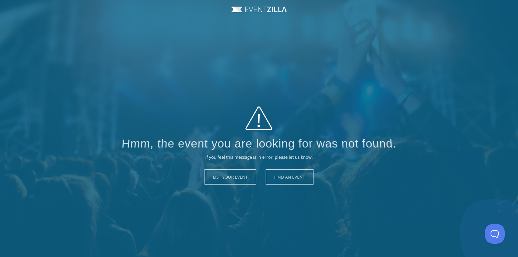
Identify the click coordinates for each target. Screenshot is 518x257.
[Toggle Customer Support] (495, 234)
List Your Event (230, 177)
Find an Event (289, 177)
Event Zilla (259, 9)
